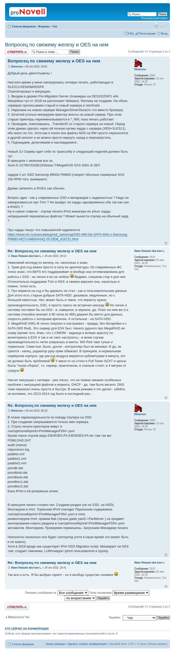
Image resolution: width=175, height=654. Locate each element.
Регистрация (147, 33)
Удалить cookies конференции (87, 643)
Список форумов (24, 26)
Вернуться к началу (166, 243)
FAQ (131, 33)
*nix (54, 26)
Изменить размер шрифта (163, 25)
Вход (164, 33)
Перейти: (115, 617)
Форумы (44, 26)
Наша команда (55, 643)
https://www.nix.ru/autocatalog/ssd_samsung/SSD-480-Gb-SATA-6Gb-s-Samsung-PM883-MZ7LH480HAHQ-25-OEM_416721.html (68, 237)
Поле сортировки (119, 592)
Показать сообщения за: (56, 592)
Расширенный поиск (154, 18)
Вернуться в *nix (18, 616)
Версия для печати (156, 25)
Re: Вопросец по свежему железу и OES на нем (52, 251)
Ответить (17, 52)
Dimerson (17, 66)
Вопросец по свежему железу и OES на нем (56, 44)
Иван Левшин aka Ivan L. (26, 256)
